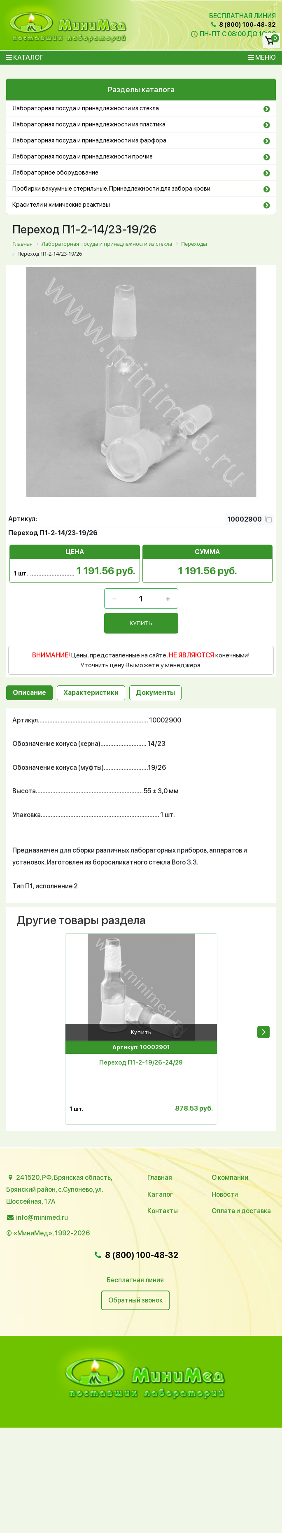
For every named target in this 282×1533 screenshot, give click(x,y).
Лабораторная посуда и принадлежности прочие (82, 156)
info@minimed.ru (42, 1217)
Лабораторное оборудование (55, 172)
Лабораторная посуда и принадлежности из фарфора (89, 140)
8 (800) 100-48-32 (243, 24)
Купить (141, 1032)
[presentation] (263, 1032)
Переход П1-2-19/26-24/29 (141, 1062)
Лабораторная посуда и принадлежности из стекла (85, 108)
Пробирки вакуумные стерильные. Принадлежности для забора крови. (112, 188)
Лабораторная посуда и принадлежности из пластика (88, 124)
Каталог (24, 57)
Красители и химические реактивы (61, 204)
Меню (262, 57)
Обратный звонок (135, 1300)
